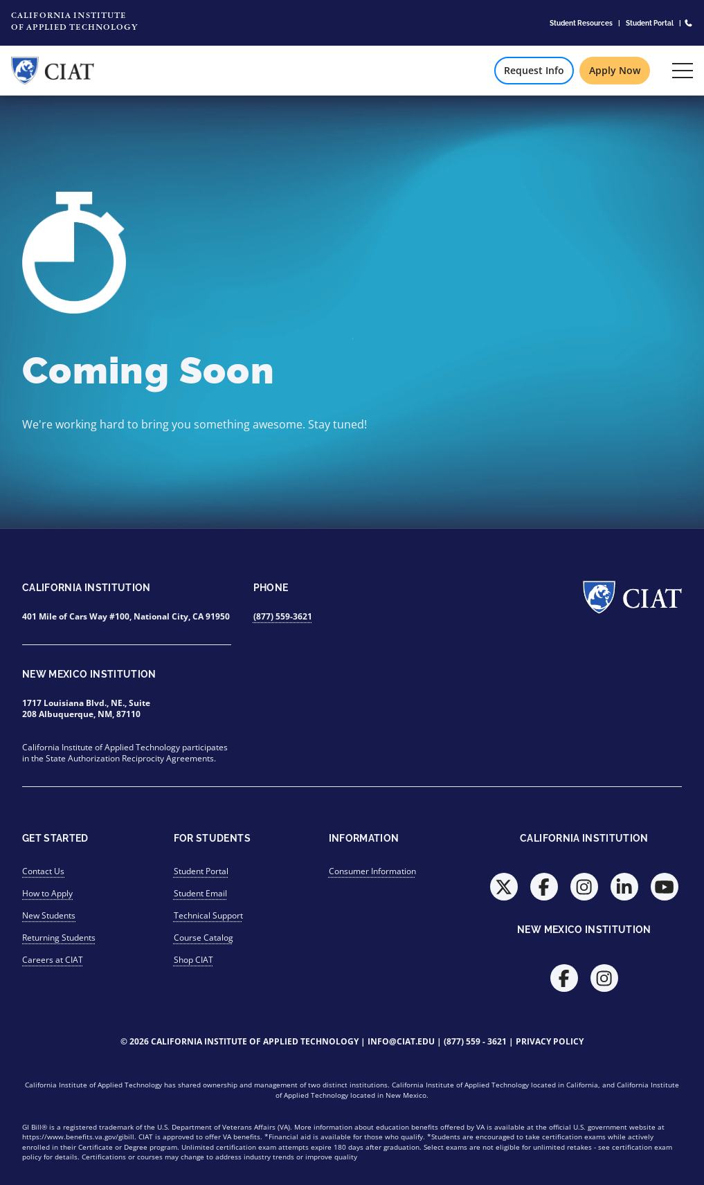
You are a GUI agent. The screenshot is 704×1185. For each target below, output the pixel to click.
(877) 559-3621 (282, 616)
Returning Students (59, 937)
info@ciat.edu (401, 1041)
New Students (48, 915)
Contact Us (43, 871)
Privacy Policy (550, 1041)
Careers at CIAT (52, 960)
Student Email (200, 893)
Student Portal (650, 23)
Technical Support (208, 915)
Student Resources (581, 23)
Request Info (534, 70)
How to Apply (47, 893)
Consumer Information (372, 871)
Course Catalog (203, 937)
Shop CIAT (193, 960)
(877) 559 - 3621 (475, 1041)
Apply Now (614, 70)
